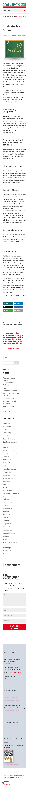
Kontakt (6, 781)
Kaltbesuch (7, 466)
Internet (6, 457)
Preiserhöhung (8, 505)
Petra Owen (8, 35)
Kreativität (7, 472)
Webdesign (7, 548)
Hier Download (13, 700)
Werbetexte (7, 551)
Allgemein (6, 423)
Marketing (7, 481)
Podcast (6, 499)
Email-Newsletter (9, 439)
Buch (5, 430)
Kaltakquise (7, 460)
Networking (7, 491)
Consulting (7, 433)
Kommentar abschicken (14, 627)
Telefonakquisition (10, 527)
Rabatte (6, 511)
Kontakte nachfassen (10, 469)
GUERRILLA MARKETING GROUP (12, 775)
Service (5, 518)
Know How (19, 16)
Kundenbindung (9, 475)
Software (6, 521)
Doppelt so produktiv (11, 333)
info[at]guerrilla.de (15, 672)
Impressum (7, 784)
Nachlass (6, 487)
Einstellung (7, 436)
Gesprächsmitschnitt (10, 450)
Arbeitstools (7, 427)
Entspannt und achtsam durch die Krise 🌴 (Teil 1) (10, 408)
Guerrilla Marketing (10, 454)
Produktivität (8, 508)
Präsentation (7, 502)
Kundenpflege (8, 478)
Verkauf (6, 539)
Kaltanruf (6, 463)
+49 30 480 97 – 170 (15, 667)
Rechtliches (7, 514)
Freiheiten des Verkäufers (13, 339)
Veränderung (8, 530)
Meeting (6, 484)
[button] (8, 303)
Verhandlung (8, 536)
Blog (24, 16)
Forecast (6, 447)
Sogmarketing (8, 524)
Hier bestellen (12, 764)
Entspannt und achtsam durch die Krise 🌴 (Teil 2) (10, 401)
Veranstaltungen (9, 533)
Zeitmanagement (22, 35)
